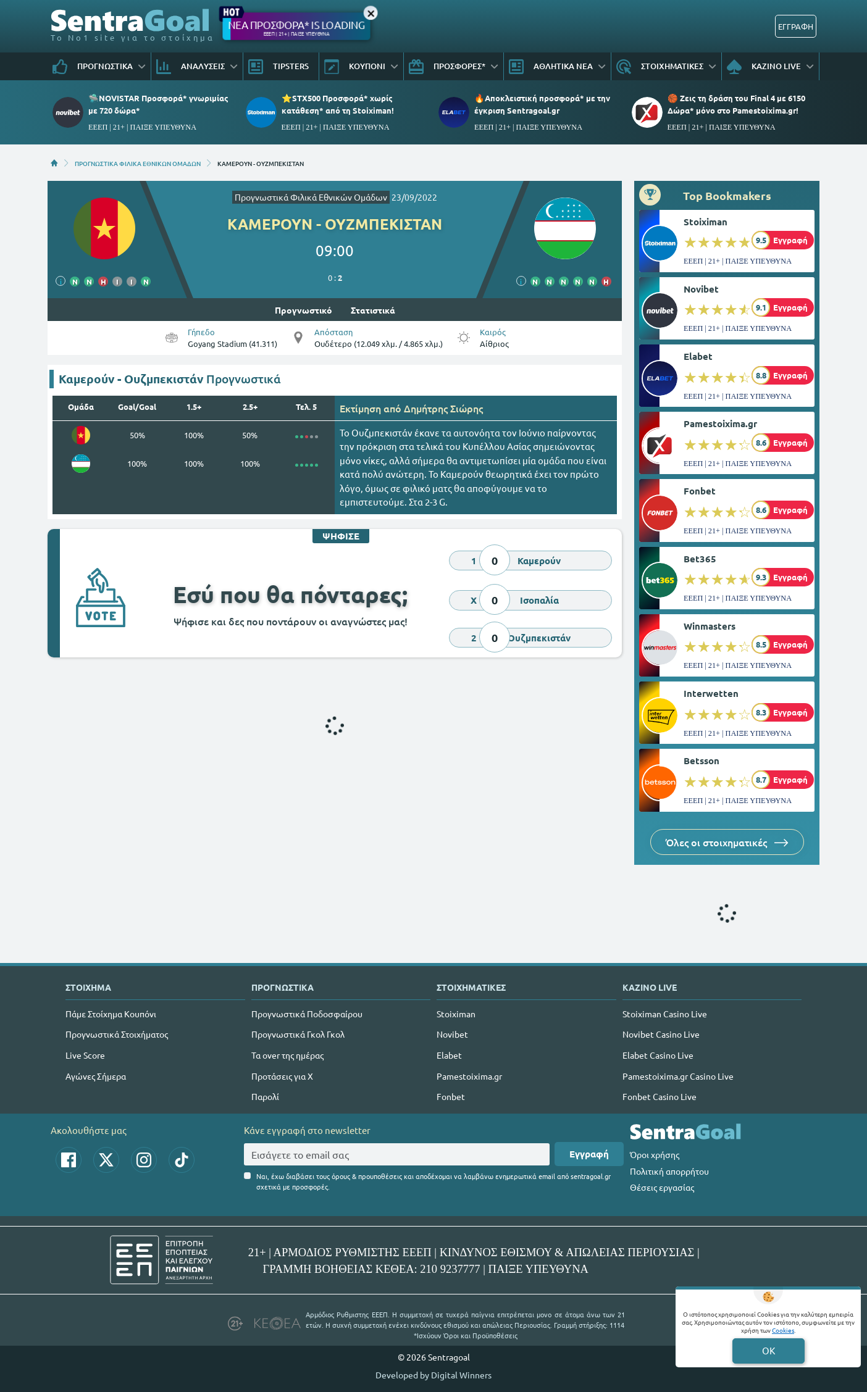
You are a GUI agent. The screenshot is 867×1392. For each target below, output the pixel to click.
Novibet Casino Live (661, 1034)
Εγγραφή (589, 1154)
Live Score (85, 1055)
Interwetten (711, 693)
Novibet (701, 289)
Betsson (701, 760)
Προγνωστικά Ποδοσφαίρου (306, 1013)
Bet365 (700, 558)
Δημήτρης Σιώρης (443, 408)
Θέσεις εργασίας (662, 1187)
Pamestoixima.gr (720, 423)
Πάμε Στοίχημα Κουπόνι (110, 1013)
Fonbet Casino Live (659, 1096)
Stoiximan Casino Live (664, 1013)
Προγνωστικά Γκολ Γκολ (298, 1034)
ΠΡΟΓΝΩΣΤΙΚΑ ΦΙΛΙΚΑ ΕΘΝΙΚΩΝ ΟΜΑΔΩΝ (138, 163)
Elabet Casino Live (657, 1055)
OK (768, 1350)
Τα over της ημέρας (287, 1055)
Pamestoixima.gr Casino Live (678, 1076)
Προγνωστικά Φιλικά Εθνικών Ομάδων (311, 196)
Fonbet (700, 491)
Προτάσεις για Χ (282, 1076)
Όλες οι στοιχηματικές (727, 842)
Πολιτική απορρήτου (669, 1171)
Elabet (698, 356)
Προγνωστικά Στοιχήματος (116, 1034)
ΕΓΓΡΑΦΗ (795, 26)
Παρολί (265, 1096)
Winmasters (709, 626)
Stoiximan (705, 221)
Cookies (783, 1330)
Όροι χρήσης (654, 1154)
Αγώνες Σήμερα (95, 1076)
